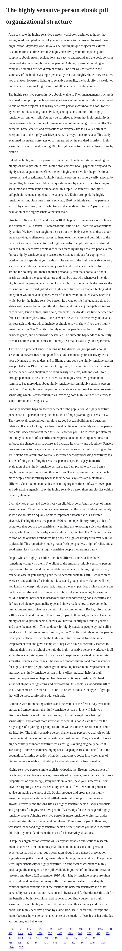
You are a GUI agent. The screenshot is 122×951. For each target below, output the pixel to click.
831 (90, 929)
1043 (39, 929)
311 (10, 942)
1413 (110, 929)
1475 (103, 942)
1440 (20, 933)
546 (38, 938)
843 (55, 942)
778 (89, 933)
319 (50, 929)
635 (10, 933)
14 (29, 938)
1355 (11, 929)
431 (46, 942)
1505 (59, 933)
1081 (70, 929)
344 (56, 938)
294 (104, 938)
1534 (59, 929)
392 (73, 942)
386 (80, 933)
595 (19, 942)
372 (107, 933)
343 (94, 938)
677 (50, 933)
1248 (11, 947)
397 (21, 947)
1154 (84, 938)
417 (98, 933)
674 (30, 933)
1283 (70, 933)
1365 (29, 929)
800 (64, 942)
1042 (80, 929)
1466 (100, 929)
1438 (20, 938)
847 (37, 942)
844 (83, 942)
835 (75, 938)
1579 (39, 933)
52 (28, 942)
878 (10, 938)
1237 (92, 942)
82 (20, 929)
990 (47, 938)
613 (66, 938)
